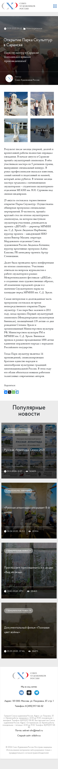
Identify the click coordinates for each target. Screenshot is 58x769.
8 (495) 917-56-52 (34, 706)
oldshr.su (36, 735)
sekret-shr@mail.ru (33, 730)
